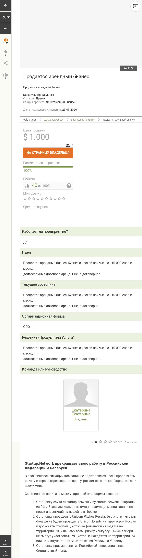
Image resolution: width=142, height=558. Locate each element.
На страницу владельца (50, 151)
